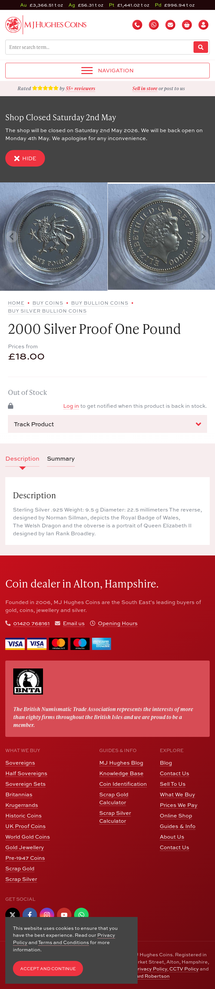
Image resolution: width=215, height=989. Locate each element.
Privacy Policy (150, 969)
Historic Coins (23, 815)
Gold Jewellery (24, 847)
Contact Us (174, 773)
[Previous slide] (12, 237)
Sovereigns (20, 762)
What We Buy (177, 794)
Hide (25, 158)
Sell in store (144, 88)
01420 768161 (31, 623)
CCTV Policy (184, 969)
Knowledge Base (121, 773)
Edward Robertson (148, 976)
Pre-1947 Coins (25, 857)
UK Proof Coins (25, 826)
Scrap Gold (19, 868)
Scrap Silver (21, 879)
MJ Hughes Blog (121, 762)
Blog (166, 762)
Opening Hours (118, 623)
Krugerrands (21, 805)
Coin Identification (123, 783)
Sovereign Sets (25, 783)
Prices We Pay (178, 805)
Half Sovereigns (26, 773)
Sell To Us (173, 783)
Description (22, 458)
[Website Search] (201, 47)
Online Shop (176, 815)
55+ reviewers (80, 88)
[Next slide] (203, 237)
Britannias (18, 794)
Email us (74, 623)
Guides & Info (177, 826)
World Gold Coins (27, 836)
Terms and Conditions (63, 942)
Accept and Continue (48, 968)
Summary (61, 458)
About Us (172, 836)
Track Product (107, 424)
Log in (71, 405)
